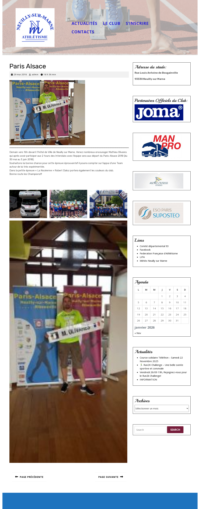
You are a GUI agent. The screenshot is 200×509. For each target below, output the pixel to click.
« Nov (138, 333)
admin (35, 74)
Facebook (145, 249)
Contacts (83, 31)
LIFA (142, 257)
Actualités (84, 23)
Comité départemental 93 (154, 246)
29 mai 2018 (20, 74)
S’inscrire (137, 23)
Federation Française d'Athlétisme (159, 253)
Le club (111, 23)
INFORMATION (148, 379)
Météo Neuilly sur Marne (153, 260)
